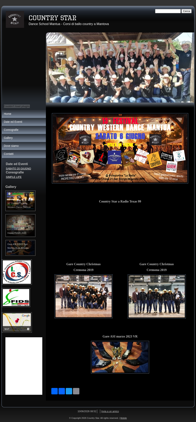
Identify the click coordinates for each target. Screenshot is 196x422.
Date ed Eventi (13, 121)
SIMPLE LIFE (14, 176)
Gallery (8, 137)
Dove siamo (11, 145)
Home (7, 113)
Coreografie (11, 129)
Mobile (123, 418)
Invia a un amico (110, 411)
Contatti (8, 153)
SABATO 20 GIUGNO (18, 168)
